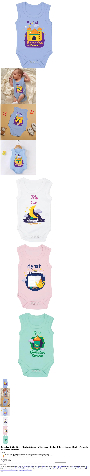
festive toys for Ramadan (53, 467)
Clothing (58, 466)
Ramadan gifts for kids (82, 468)
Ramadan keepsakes (4, 470)
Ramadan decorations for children (70, 468)
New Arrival (66, 466)
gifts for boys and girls (72, 467)
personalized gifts (50, 468)
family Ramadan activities (42, 467)
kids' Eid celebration (18, 468)
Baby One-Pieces (38, 466)
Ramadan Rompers (78, 466)
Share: (1, 471)
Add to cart (3, 464)
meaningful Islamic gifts (42, 468)
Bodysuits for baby (52, 466)
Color (2, 460)
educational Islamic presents (23, 467)
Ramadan (71, 466)
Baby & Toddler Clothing (29, 466)
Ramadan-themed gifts (13, 470)
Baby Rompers (45, 466)
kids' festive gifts (25, 468)
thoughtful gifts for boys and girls (25, 470)
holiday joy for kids (81, 467)
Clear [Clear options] (4, 461)
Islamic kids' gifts (9, 468)
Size (1, 459)
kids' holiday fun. (33, 468)
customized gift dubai (13, 467)
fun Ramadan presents (62, 467)
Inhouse (62, 466)
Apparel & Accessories (18, 466)
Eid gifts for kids (33, 467)
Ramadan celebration (59, 468)
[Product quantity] (60, 463)
